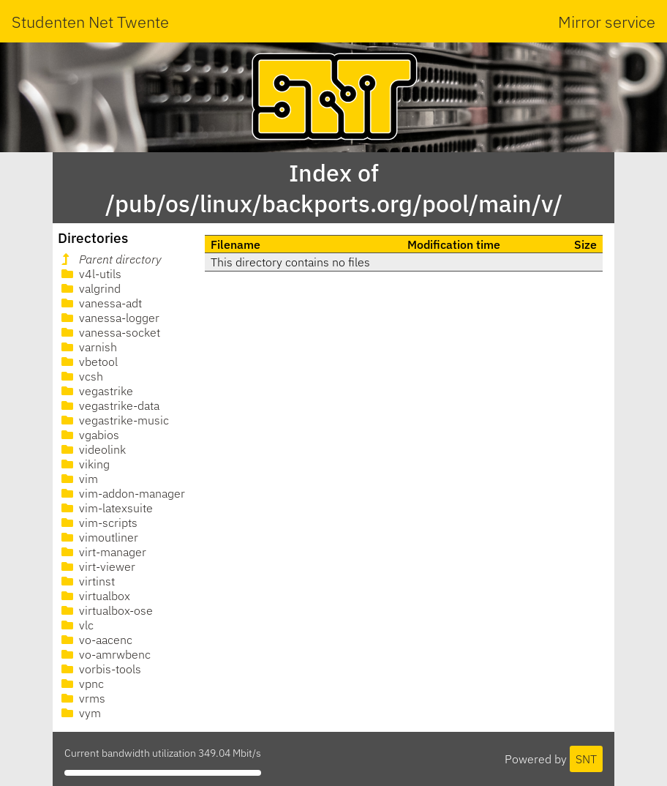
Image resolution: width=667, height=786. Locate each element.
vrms (82, 698)
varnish (88, 347)
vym (80, 712)
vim (78, 478)
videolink (92, 449)
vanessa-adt (100, 303)
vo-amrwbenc (105, 654)
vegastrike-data (109, 405)
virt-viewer (97, 566)
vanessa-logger (109, 317)
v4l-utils (90, 273)
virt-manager (102, 551)
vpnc (81, 683)
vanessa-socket (109, 332)
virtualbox (94, 595)
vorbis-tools (100, 669)
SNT (586, 759)
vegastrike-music (114, 420)
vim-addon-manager (122, 493)
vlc (76, 625)
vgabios (89, 434)
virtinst (87, 581)
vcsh (81, 376)
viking (84, 464)
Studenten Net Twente (90, 21)
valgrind (90, 288)
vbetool (88, 361)
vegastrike (96, 390)
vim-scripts (98, 522)
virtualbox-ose (106, 610)
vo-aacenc (95, 639)
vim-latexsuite (106, 508)
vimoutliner (98, 537)
